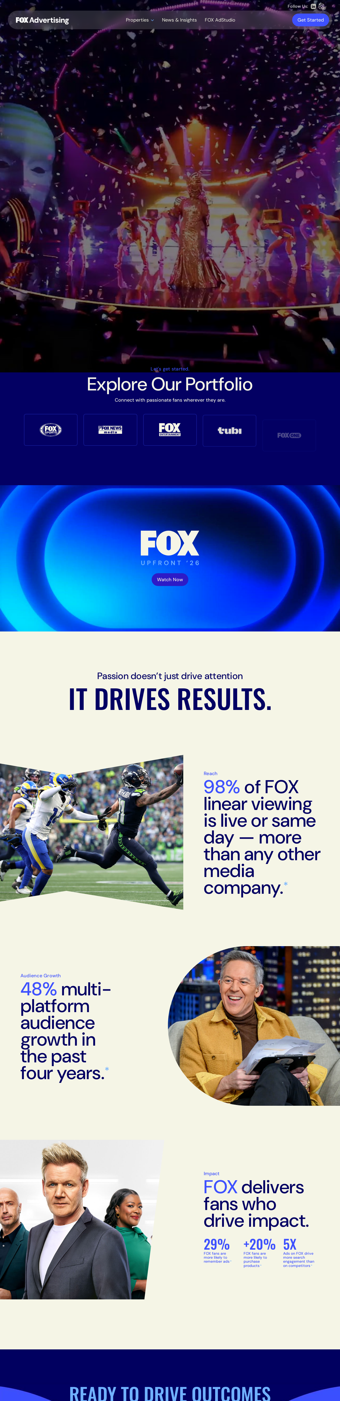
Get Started (311, 20)
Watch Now (170, 579)
